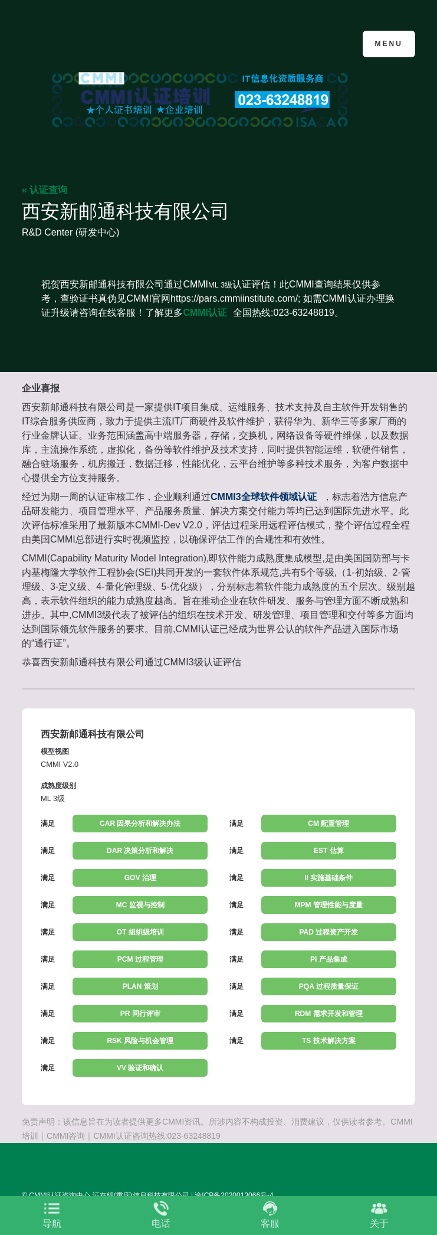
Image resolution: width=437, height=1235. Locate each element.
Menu (389, 44)
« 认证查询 (44, 190)
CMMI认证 (205, 313)
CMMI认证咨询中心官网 (79, 42)
